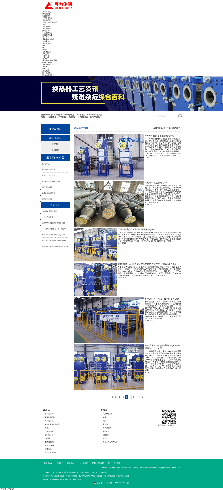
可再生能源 (46, 52)
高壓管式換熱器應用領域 (156, 182)
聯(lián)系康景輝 (48, 75)
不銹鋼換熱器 (47, 33)
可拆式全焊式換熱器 (49, 22)
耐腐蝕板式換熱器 (48, 170)
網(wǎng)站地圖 (114, 463)
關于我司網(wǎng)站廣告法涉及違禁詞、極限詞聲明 (62, 479)
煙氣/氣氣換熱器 (48, 39)
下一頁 (140, 397)
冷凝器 (44, 24)
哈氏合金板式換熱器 (49, 175)
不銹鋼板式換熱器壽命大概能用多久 (55, 246)
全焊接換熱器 (47, 18)
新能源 (44, 50)
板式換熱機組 (47, 35)
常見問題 (45, 69)
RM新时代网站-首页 (7, 489)
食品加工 (45, 58)
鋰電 (44, 45)
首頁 (155, 128)
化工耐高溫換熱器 (48, 193)
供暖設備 (45, 56)
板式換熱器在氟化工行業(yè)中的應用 (162, 298)
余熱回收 (45, 54)
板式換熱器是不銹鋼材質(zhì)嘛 (53, 235)
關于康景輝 (46, 73)
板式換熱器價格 (123, 476)
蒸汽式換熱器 (47, 187)
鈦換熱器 (45, 31)
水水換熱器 (46, 29)
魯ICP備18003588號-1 (99, 472)
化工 (44, 48)
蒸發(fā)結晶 (46, 43)
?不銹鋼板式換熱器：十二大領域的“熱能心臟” (55, 229)
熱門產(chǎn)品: (47, 115)
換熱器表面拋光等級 (49, 211)
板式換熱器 (46, 16)
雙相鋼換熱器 (47, 199)
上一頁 (114, 397)
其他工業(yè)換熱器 (49, 60)
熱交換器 (45, 37)
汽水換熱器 (46, 26)
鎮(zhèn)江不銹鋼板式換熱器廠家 (54, 240)
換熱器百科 (47, 62)
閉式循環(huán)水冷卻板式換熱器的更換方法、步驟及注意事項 (147, 264)
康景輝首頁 (46, 12)
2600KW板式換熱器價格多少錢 (53, 223)
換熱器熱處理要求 (48, 217)
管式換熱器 (46, 20)
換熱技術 (45, 67)
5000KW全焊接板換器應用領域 (159, 136)
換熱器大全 (47, 14)
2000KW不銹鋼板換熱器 (51, 181)
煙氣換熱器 (46, 71)
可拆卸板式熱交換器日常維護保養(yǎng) (136, 229)
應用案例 (46, 41)
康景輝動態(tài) (47, 64)
